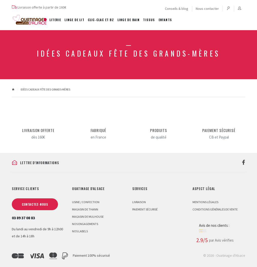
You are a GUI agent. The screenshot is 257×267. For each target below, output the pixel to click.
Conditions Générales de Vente (215, 209)
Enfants (165, 20)
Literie (55, 20)
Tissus (149, 20)
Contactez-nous (35, 204)
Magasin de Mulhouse (88, 216)
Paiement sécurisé (145, 209)
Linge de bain (128, 20)
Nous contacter (207, 8)
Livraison (139, 202)
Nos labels (80, 231)
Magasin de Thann (85, 209)
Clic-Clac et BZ (101, 20)
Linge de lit (74, 20)
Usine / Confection (85, 202)
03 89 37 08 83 (23, 217)
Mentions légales (205, 202)
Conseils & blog (176, 8)
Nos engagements (85, 224)
